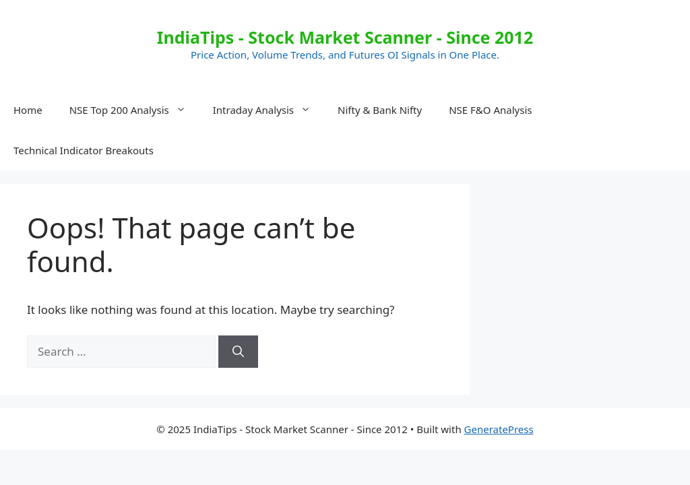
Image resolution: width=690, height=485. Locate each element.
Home (27, 110)
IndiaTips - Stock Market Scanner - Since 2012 (345, 37)
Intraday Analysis (268, 110)
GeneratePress (499, 429)
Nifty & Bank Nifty (380, 110)
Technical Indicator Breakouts (83, 150)
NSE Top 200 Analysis (134, 110)
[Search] (238, 351)
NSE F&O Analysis (490, 110)
